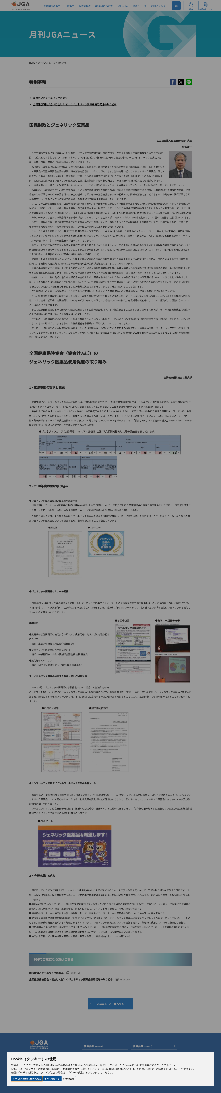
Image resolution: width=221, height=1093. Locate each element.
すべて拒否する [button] (51, 1078)
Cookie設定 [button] (68, 1078)
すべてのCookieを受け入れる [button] (27, 1078)
